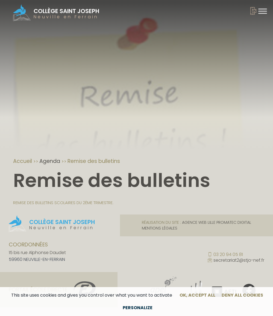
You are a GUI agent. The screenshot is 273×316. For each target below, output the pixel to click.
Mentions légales (159, 228)
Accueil (23, 161)
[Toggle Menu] (262, 11)
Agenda (50, 161)
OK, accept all (197, 295)
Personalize (137, 308)
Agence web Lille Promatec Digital (216, 222)
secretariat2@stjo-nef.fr (238, 260)
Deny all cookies (242, 295)
